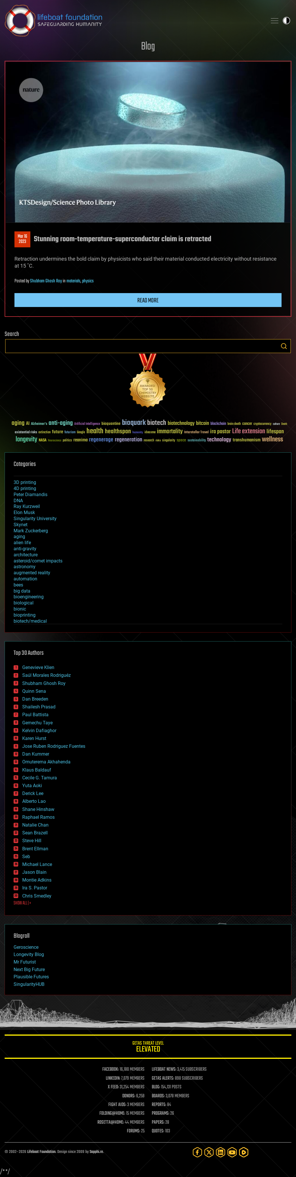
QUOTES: (158, 1131)
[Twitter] (209, 1152)
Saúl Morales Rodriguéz (46, 675)
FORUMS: (133, 1131)
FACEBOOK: (110, 1069)
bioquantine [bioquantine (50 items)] (111, 423)
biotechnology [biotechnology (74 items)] (181, 424)
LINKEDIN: (113, 1078)
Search (284, 346)
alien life (22, 542)
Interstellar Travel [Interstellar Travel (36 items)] (196, 432)
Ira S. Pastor (34, 888)
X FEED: (113, 1087)
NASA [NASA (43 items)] (43, 440)
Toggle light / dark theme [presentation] (286, 20)
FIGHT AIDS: (117, 1105)
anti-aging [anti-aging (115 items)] (61, 423)
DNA (18, 500)
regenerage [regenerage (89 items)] (101, 440)
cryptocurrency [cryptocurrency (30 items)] (262, 424)
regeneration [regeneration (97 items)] (128, 439)
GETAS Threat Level (148, 1048)
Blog (148, 47)
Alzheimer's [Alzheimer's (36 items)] (39, 424)
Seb (26, 856)
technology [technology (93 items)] (219, 440)
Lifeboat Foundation (41, 1152)
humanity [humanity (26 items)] (137, 432)
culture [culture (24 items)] (276, 424)
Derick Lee (32, 793)
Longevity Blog (29, 954)
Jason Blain (34, 872)
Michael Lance (37, 864)
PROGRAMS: (160, 1113)
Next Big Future (29, 969)
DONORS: (128, 1096)
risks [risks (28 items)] (158, 440)
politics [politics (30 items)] (67, 441)
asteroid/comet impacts (38, 561)
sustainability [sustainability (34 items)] (197, 441)
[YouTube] (232, 1152)
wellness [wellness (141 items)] (272, 439)
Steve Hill (31, 840)
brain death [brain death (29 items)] (234, 424)
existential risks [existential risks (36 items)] (26, 432)
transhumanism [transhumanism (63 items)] (246, 440)
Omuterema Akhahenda (46, 762)
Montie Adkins (36, 880)
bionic (20, 609)
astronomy (25, 566)
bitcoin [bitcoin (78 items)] (202, 424)
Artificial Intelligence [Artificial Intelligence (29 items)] (87, 424)
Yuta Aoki (32, 785)
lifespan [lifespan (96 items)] (275, 431)
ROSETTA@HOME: (110, 1122)
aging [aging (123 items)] (18, 423)
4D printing (25, 488)
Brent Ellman (35, 848)
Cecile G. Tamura (39, 778)
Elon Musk (24, 512)
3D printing (25, 482)
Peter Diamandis (30, 494)
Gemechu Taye (37, 722)
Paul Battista (35, 714)
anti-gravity (25, 548)
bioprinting (25, 615)
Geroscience (26, 947)
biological (24, 603)
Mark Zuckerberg (31, 530)
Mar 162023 (22, 239)
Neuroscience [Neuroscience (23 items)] (54, 441)
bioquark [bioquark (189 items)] (134, 423)
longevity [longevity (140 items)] (26, 439)
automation (25, 579)
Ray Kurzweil (27, 506)
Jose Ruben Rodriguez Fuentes (53, 746)
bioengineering (29, 597)
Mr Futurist (25, 962)
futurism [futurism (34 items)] (69, 433)
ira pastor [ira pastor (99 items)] (220, 431)
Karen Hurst (34, 738)
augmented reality (32, 572)
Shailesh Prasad (39, 707)
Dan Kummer (35, 754)
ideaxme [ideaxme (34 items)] (150, 433)
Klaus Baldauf (36, 770)
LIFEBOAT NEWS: (164, 1069)
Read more (148, 301)
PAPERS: (158, 1122)
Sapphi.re (96, 1152)
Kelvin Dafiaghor (39, 730)
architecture (26, 555)
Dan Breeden (35, 699)
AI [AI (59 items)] (27, 424)
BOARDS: (158, 1096)
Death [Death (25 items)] (284, 424)
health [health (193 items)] (94, 431)
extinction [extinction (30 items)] (44, 432)
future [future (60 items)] (57, 432)
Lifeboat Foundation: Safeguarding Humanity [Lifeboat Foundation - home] (133, 20)
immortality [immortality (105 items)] (170, 431)
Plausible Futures (31, 976)
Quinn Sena (34, 691)
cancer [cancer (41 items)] (247, 424)
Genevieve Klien (38, 667)
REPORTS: (159, 1105)
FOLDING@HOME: (112, 1113)
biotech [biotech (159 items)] (156, 423)
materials (73, 281)
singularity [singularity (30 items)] (168, 441)
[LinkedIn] (220, 1152)
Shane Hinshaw (38, 809)
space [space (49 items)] (181, 440)
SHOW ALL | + (22, 903)
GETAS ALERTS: (163, 1078)
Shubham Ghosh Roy (46, 281)
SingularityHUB (29, 984)
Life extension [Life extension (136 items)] (248, 431)
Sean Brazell (35, 833)
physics (88, 281)
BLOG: (156, 1087)
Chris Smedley (36, 896)
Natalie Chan (35, 825)
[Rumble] (243, 1152)
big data (22, 591)
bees (18, 585)
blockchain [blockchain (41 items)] (218, 424)
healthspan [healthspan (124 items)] (118, 431)
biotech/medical (30, 621)
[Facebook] (197, 1152)
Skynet (20, 524)
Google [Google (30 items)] (81, 432)
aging (19, 536)
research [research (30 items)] (149, 441)
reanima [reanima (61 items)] (80, 440)
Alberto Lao (34, 801)
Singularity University (35, 518)
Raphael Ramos (38, 817)
